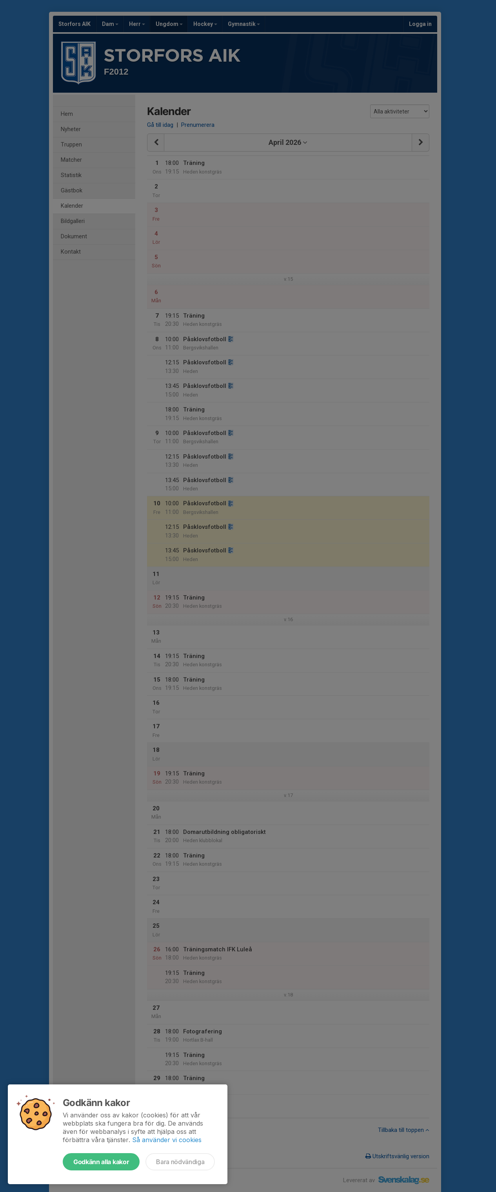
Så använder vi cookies (167, 1140)
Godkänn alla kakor (101, 1162)
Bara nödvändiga (180, 1162)
